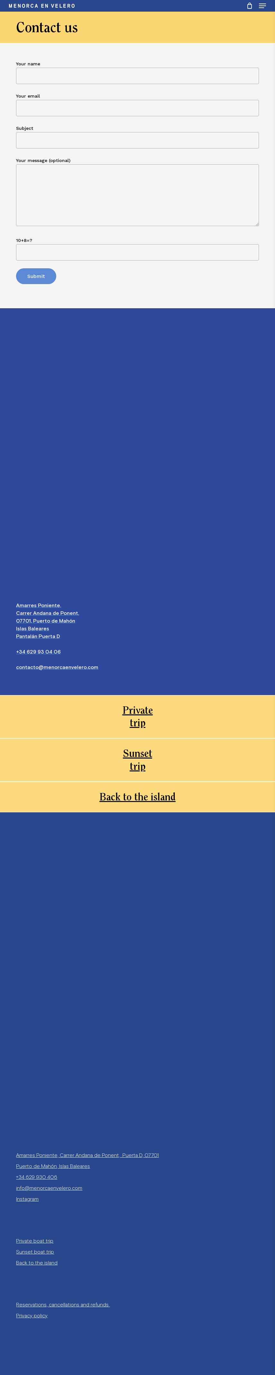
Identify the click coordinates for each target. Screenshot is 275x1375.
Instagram (27, 1199)
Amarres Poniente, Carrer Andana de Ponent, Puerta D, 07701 (87, 1155)
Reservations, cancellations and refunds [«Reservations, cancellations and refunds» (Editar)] (62, 1305)
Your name (137, 72)
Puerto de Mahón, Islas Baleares (53, 1166)
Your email (137, 104)
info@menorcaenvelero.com (49, 1188)
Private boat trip (34, 1241)
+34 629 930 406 (36, 1177)
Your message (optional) (137, 193)
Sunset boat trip (35, 1252)
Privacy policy (32, 1316)
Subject (137, 137)
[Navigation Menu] (262, 6)
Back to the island (37, 1263)
